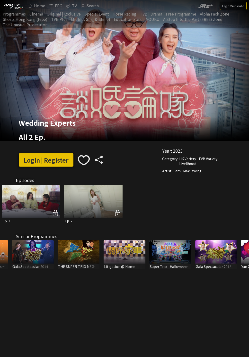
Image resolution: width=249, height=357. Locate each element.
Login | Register (46, 160)
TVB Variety (207, 158)
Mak (186, 170)
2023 (178, 150)
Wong (197, 170)
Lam (177, 170)
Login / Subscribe (233, 6)
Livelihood (187, 163)
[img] (13, 6)
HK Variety (187, 158)
